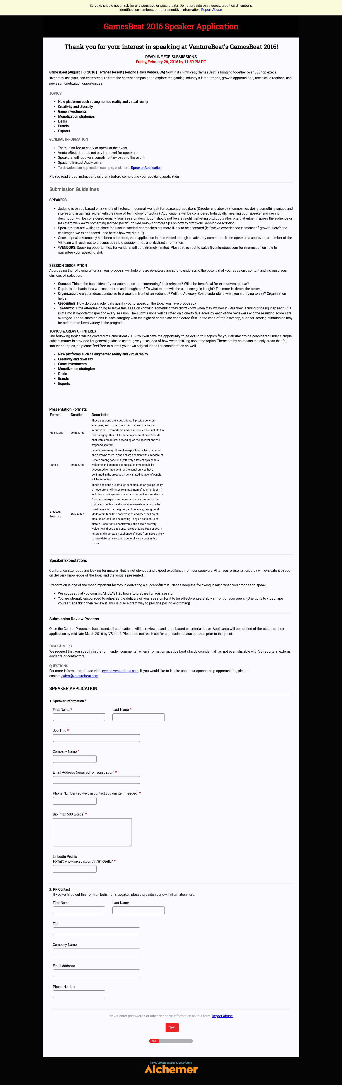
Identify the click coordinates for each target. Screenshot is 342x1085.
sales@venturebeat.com (79, 676)
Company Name (66, 751)
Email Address (64, 966)
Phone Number (64, 987)
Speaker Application (146, 168)
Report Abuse (211, 10)
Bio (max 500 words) (70, 814)
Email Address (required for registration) (85, 772)
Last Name (122, 710)
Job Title (61, 730)
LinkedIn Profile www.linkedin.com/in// (84, 859)
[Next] (172, 1027)
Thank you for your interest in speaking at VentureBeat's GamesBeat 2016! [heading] (171, 47)
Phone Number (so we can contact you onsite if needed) (97, 793)
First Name (63, 710)
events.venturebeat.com (120, 671)
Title (56, 924)
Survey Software (158, 1063)
